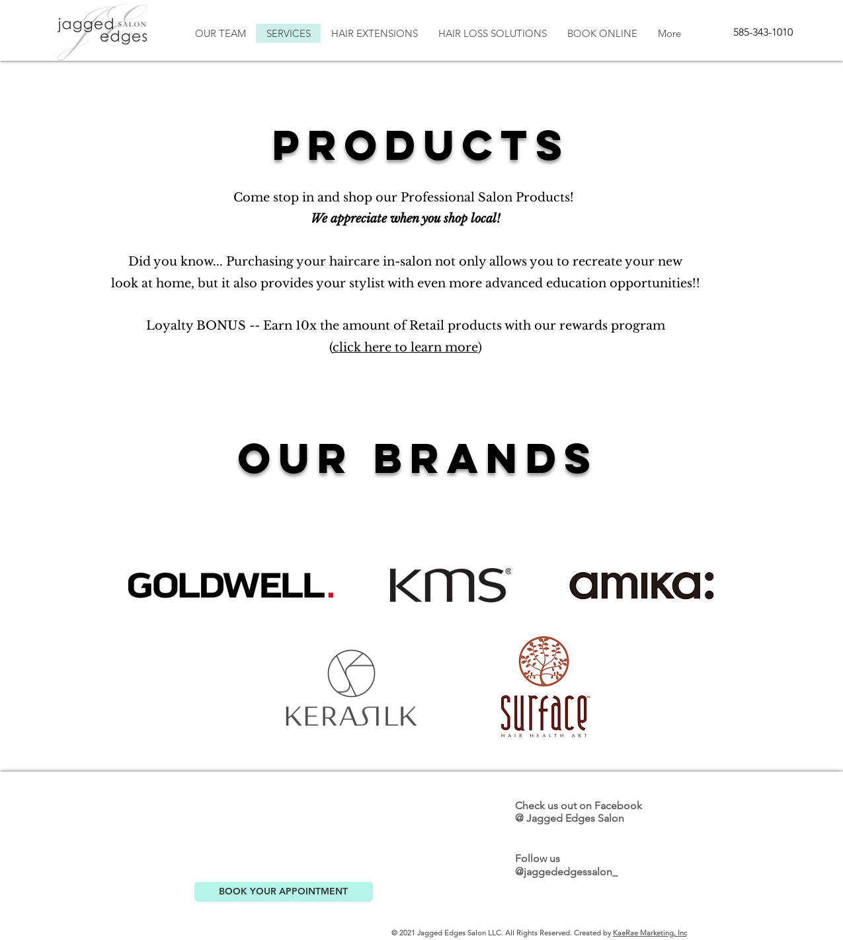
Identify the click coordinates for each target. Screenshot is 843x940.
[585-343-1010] (763, 32)
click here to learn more (405, 347)
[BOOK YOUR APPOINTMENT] (283, 892)
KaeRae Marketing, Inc (650, 932)
